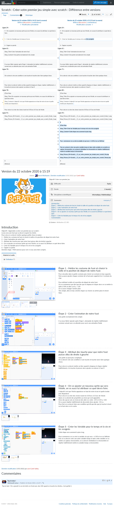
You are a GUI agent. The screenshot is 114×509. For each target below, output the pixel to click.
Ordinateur (9, 259)
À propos (109, 504)
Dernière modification (58, 175)
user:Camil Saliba (32, 469)
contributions (36, 22)
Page (4, 15)
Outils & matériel (78, 2)
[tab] (9, 255)
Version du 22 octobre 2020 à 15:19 (79, 20)
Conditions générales (65, 504)
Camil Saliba (80, 175)
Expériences (47, 2)
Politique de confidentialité (80, 504)
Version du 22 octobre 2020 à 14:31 (24, 20)
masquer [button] (106, 200)
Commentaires (15, 15)
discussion (27, 22)
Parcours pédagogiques (62, 2)
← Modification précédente (29, 24)
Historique (29, 15)
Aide (104, 504)
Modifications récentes (95, 504)
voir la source (41, 20)
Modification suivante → (84, 24)
